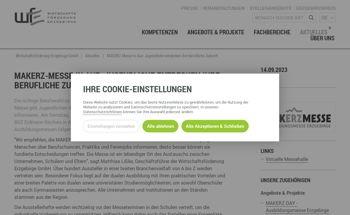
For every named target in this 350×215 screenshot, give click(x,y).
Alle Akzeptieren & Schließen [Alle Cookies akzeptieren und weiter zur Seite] (215, 126)
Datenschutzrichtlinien (102, 112)
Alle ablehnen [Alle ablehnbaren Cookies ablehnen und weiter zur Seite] (160, 126)
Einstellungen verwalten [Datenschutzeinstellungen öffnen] (111, 126)
